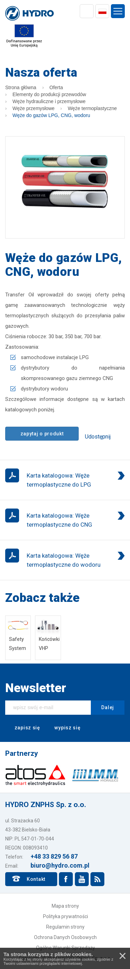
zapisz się (22, 728)
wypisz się (63, 728)
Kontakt (36, 879)
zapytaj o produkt (42, 433)
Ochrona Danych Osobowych (65, 937)
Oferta (56, 87)
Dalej (107, 707)
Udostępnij (98, 436)
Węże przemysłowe (33, 108)
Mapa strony (65, 906)
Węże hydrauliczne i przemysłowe (49, 101)
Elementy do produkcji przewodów (49, 94)
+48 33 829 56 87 (54, 856)
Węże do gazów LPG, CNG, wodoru (51, 115)
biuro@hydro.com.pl (60, 865)
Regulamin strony (65, 927)
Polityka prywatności (65, 916)
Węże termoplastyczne (92, 108)
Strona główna (20, 87)
